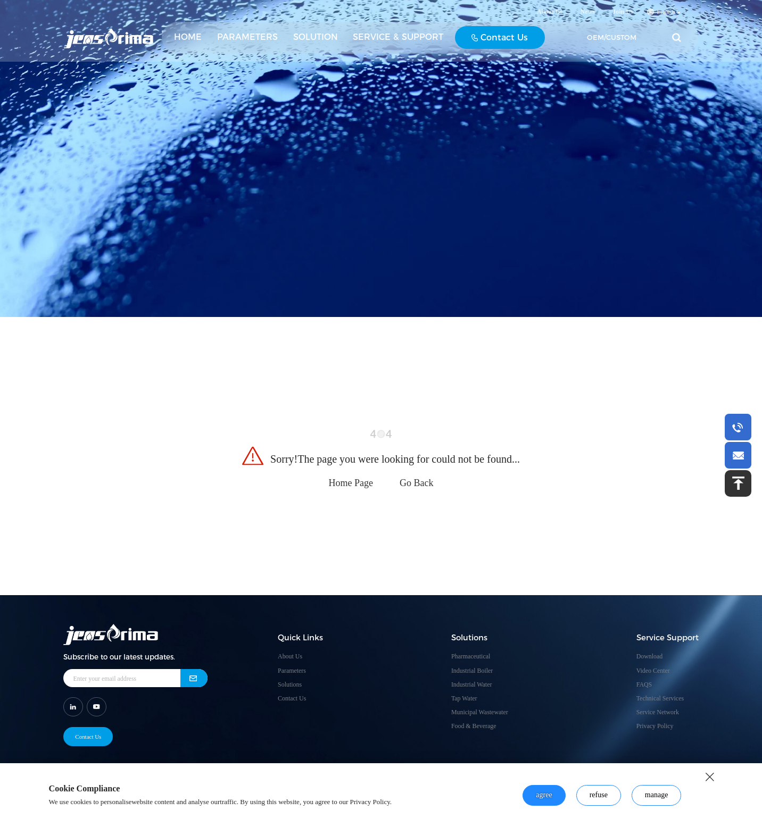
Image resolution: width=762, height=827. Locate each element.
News (588, 16)
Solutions (290, 684)
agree (544, 795)
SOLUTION (315, 41)
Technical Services (660, 698)
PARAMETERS (247, 41)
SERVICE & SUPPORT (398, 41)
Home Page (351, 483)
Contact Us (499, 42)
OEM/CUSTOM (611, 41)
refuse (599, 795)
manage (656, 795)
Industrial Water (471, 684)
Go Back (416, 483)
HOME (188, 41)
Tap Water (464, 698)
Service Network (657, 712)
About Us (549, 16)
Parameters (292, 670)
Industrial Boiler (472, 670)
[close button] (709, 777)
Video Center (653, 670)
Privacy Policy (655, 726)
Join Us (622, 16)
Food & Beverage (473, 726)
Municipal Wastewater (479, 712)
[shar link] (73, 706)
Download (649, 656)
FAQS (644, 684)
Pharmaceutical (470, 656)
